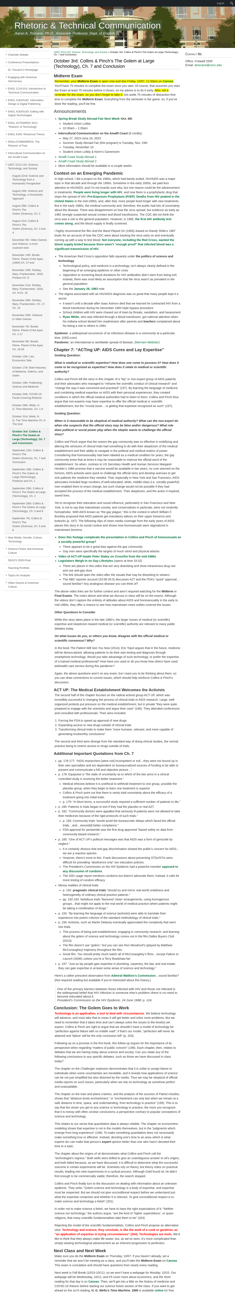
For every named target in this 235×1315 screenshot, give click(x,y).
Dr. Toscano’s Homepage (23, 69)
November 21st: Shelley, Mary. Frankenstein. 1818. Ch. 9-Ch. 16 (27, 289)
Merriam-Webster (146, 342)
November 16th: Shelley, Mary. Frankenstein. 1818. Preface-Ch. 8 (27, 273)
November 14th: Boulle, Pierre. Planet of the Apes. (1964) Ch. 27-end (28, 258)
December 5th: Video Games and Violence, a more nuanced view (29, 243)
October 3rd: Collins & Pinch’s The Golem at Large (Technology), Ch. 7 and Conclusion (28, 437)
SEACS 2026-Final (19, 560)
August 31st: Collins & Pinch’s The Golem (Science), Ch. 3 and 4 (29, 226)
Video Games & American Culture (23, 584)
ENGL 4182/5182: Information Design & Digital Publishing (26, 102)
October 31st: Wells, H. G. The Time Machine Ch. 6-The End (29, 420)
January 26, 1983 (86, 288)
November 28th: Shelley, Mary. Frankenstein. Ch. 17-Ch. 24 (29, 304)
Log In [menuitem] (220, 3)
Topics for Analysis (19, 575)
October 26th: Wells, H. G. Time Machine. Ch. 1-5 (27, 407)
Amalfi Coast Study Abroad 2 (77, 161)
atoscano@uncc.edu (208, 65)
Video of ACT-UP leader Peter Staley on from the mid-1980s (107, 556)
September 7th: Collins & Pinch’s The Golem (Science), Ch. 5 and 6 (29, 524)
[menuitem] (2, 3)
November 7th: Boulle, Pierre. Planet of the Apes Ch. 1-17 (27, 330)
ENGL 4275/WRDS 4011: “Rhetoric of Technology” (23, 124)
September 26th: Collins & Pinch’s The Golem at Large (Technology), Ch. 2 (29, 492)
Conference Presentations (23, 62)
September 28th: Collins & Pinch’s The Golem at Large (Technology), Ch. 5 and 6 (29, 507)
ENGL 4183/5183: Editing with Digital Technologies (26, 113)
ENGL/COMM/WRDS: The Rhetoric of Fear (24, 143)
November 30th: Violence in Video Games (27, 317)
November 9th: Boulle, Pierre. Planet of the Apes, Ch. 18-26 (28, 345)
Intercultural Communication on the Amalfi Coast (26, 155)
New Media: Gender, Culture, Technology (25, 539)
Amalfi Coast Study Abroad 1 (77, 157)
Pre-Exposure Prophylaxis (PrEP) (111, 196)
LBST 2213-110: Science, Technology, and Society (23, 166)
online (159, 1290)
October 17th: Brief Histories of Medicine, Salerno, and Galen (29, 371)
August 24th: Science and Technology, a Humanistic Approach (27, 194)
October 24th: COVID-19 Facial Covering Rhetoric (27, 396)
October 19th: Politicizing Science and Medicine (27, 384)
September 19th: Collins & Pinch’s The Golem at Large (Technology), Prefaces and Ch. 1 (27, 475)
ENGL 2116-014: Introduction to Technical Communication (27, 90)
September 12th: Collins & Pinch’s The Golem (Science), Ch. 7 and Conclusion (29, 456)
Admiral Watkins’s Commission (133, 975)
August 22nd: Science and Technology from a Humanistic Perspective (28, 179)
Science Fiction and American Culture (25, 550)
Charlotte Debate (18, 54)
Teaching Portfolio (18, 567)
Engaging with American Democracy (22, 79)
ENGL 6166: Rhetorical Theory (26, 134)
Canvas (168, 81)
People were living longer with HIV (98, 192)
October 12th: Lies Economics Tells (23, 358)
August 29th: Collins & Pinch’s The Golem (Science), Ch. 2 (26, 209)
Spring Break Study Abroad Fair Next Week (88, 118)
